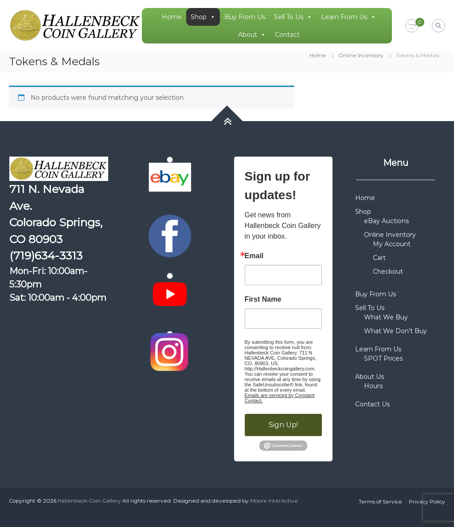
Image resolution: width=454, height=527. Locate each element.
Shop (203, 17)
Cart (379, 258)
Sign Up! (283, 425)
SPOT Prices (383, 358)
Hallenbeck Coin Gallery (89, 500)
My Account (392, 244)
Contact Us (372, 404)
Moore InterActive (274, 500)
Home (172, 17)
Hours (373, 386)
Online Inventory (361, 55)
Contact (287, 35)
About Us (369, 377)
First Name (263, 299)
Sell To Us (293, 17)
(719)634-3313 (45, 255)
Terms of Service (380, 501)
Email (254, 256)
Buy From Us (244, 17)
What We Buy (386, 317)
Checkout (388, 271)
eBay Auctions (386, 221)
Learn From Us (348, 17)
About (252, 34)
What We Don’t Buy (395, 331)
